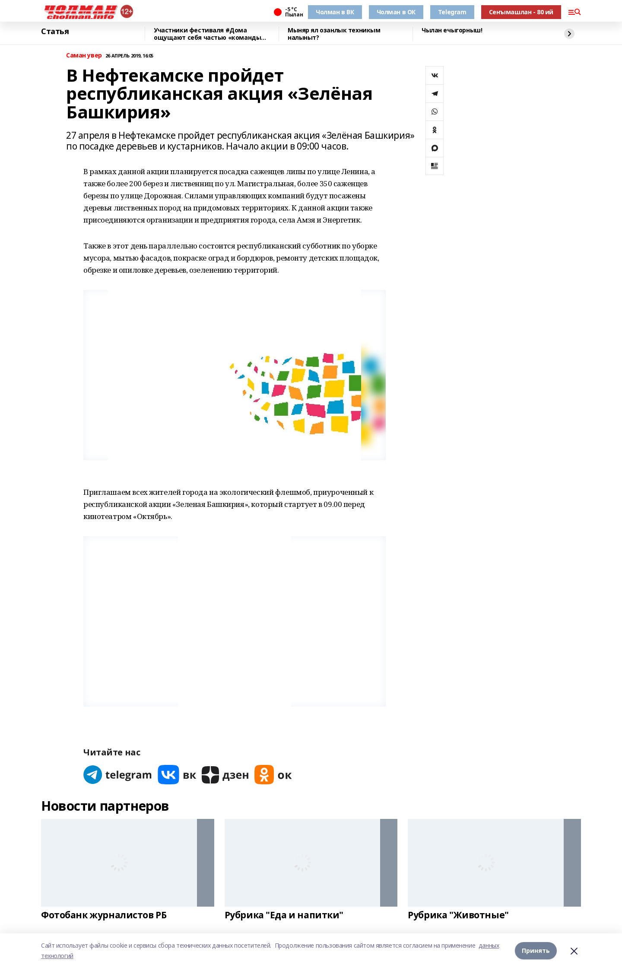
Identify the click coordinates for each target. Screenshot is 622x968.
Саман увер (84, 55)
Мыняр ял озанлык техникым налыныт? (334, 34)
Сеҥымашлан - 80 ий (521, 12)
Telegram (452, 12)
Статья (55, 31)
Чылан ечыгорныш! (452, 30)
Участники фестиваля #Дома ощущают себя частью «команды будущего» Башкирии (207, 34)
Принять (536, 950)
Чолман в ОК (396, 12)
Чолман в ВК (335, 12)
